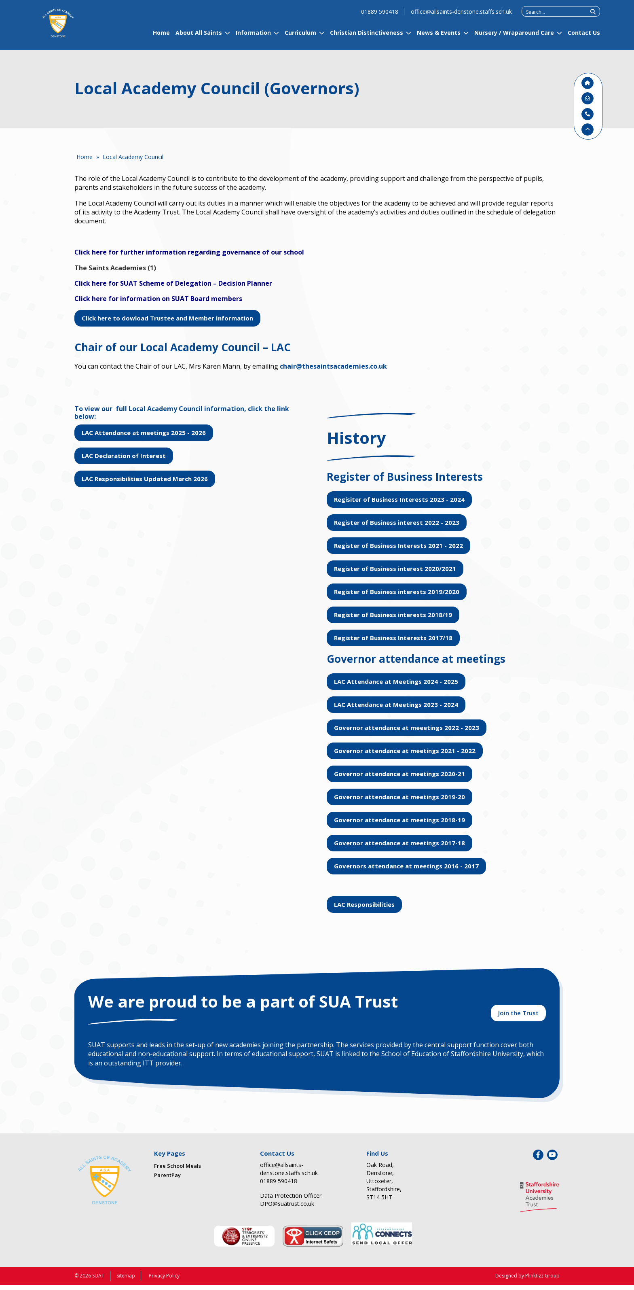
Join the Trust (518, 1016)
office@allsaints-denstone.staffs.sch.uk (461, 16)
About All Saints (198, 37)
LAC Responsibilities (364, 904)
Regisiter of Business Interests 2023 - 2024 (399, 499)
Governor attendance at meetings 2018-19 (399, 820)
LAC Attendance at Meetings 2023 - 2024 (396, 704)
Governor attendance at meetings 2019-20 (399, 797)
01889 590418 (379, 16)
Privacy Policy (164, 1280)
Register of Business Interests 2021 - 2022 (398, 545)
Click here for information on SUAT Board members (158, 298)
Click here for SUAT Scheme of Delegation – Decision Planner (173, 283)
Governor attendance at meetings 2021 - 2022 (405, 751)
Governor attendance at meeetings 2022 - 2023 (406, 728)
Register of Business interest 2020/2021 (395, 568)
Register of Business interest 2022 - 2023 (396, 522)
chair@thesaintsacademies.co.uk (333, 366)
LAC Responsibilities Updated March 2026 (145, 479)
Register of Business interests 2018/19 (393, 615)
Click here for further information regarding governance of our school (189, 252)
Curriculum (300, 37)
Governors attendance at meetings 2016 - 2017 (406, 866)
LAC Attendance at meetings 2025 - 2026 (144, 433)
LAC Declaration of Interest (124, 456)
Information (253, 37)
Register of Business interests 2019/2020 (396, 592)
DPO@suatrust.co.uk (287, 1208)
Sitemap (125, 1280)
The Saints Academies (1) (115, 267)
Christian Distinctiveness (366, 37)
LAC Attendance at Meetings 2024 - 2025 (396, 681)
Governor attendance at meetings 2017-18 (399, 843)
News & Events (439, 37)
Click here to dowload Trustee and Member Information (167, 318)
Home (161, 37)
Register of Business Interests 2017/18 (393, 638)
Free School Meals (177, 1170)
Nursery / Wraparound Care (514, 37)
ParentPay (167, 1180)
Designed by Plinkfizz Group (527, 1280)
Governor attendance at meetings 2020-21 (399, 774)
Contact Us (584, 37)
